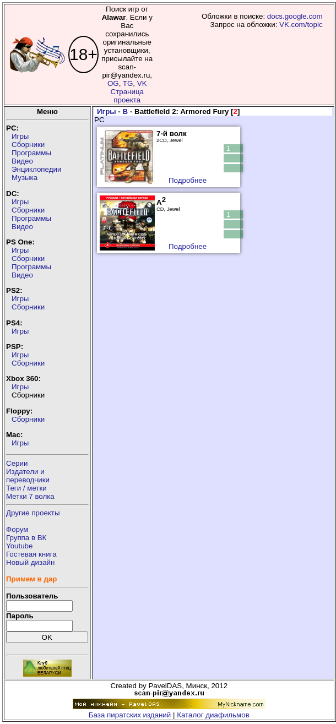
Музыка (24, 177)
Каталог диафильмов (213, 715)
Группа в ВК (26, 538)
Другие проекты (33, 513)
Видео (22, 161)
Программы (31, 153)
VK (142, 83)
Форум (17, 529)
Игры (20, 136)
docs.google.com (295, 16)
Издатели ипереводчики (28, 475)
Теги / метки (26, 488)
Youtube (19, 546)
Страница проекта (127, 96)
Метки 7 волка (30, 496)
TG (128, 83)
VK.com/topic (301, 24)
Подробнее (188, 180)
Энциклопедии (36, 169)
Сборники (28, 144)
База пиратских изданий (130, 715)
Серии (17, 463)
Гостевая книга (31, 554)
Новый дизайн (30, 562)
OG (113, 83)
